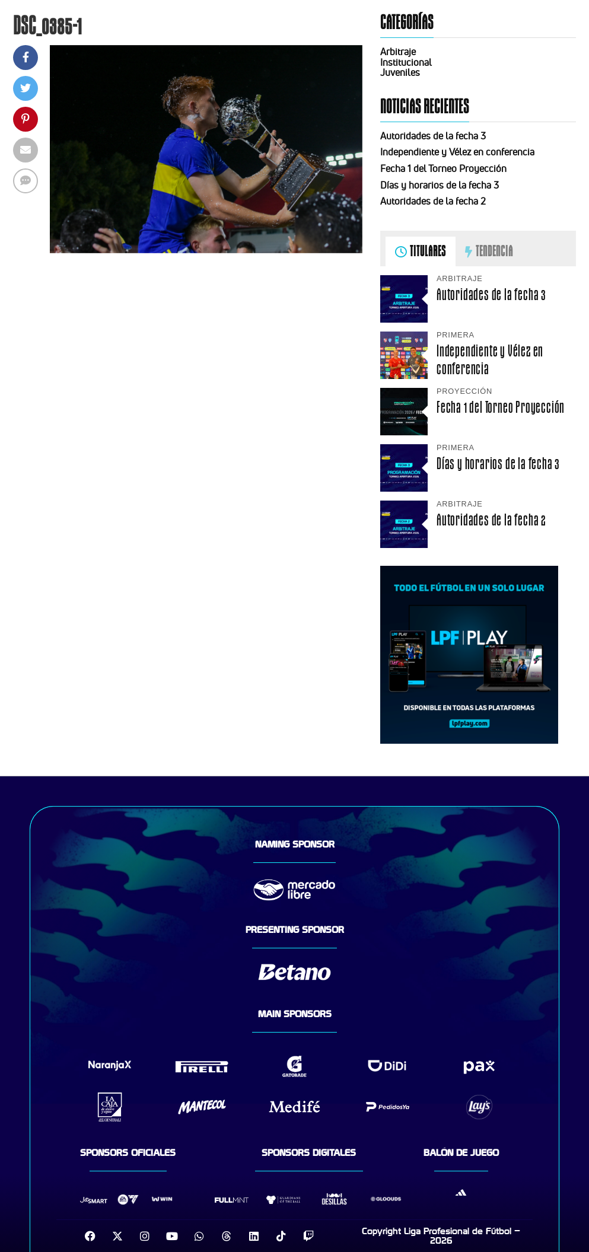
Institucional (406, 62)
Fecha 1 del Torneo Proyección (443, 168)
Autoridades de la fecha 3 (433, 136)
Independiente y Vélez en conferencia (457, 152)
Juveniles (400, 72)
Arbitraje (398, 52)
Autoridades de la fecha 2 (433, 201)
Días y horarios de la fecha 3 (439, 185)
